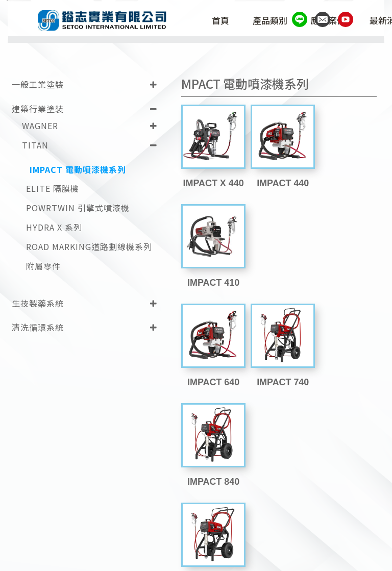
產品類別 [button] (272, 21)
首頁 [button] (223, 21)
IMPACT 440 (279, 180)
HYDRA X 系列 (54, 227)
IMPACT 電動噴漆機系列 (78, 169)
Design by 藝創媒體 (327, 557)
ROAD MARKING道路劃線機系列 (89, 246)
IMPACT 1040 (212, 375)
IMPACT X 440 (212, 180)
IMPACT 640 (212, 278)
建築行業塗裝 (38, 108)
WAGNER (40, 125)
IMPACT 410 (346, 180)
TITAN (35, 144)
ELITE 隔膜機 (52, 188)
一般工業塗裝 (38, 84)
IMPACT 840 (346, 278)
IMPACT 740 (279, 278)
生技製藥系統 (38, 302)
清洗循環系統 (38, 326)
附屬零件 (43, 265)
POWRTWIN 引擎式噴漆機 (78, 207)
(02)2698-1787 (157, 537)
